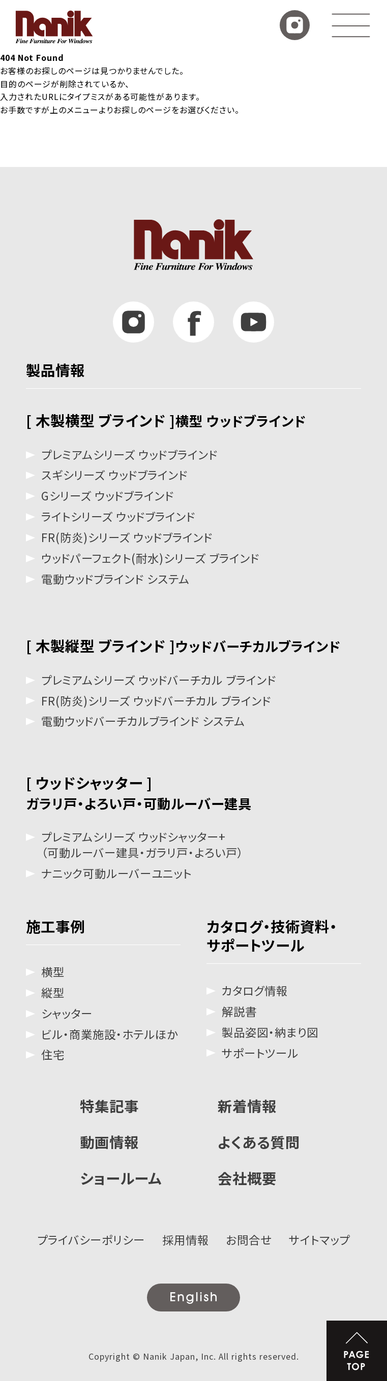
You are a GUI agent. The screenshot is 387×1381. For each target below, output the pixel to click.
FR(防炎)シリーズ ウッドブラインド (127, 537)
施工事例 (55, 926)
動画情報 (109, 1141)
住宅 (53, 1054)
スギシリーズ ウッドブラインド (114, 475)
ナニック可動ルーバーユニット (116, 873)
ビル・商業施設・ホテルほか (109, 1034)
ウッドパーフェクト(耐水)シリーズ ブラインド (150, 558)
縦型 (53, 992)
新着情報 (247, 1105)
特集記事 (109, 1105)
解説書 (239, 1011)
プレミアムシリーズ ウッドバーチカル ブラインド (158, 680)
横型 (53, 972)
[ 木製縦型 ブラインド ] (183, 645)
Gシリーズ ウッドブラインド (107, 495)
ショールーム (121, 1177)
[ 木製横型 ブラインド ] (166, 420)
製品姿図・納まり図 (270, 1032)
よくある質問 (259, 1141)
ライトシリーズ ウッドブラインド (118, 516)
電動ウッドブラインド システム (115, 579)
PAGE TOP (356, 1351)
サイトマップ (319, 1239)
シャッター (67, 1013)
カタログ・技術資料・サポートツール (271, 935)
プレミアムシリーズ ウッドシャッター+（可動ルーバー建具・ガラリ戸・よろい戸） (142, 844)
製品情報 (55, 369)
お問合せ (249, 1239)
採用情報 (185, 1239)
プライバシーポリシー (91, 1239)
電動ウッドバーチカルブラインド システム (143, 721)
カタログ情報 (255, 990)
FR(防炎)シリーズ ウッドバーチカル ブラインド (156, 701)
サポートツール (260, 1053)
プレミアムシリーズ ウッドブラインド (129, 454)
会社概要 (247, 1177)
